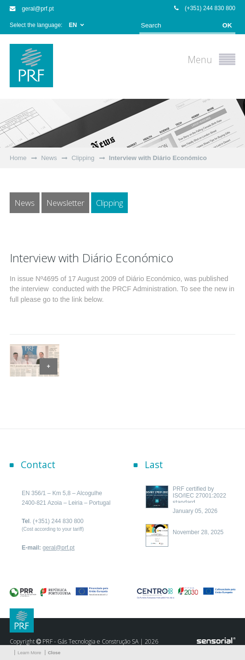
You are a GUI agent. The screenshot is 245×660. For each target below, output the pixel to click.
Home (18, 158)
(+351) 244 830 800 (204, 8)
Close (54, 652)
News (49, 158)
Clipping (83, 158)
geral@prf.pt (32, 8)
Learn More (29, 652)
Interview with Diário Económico (158, 158)
